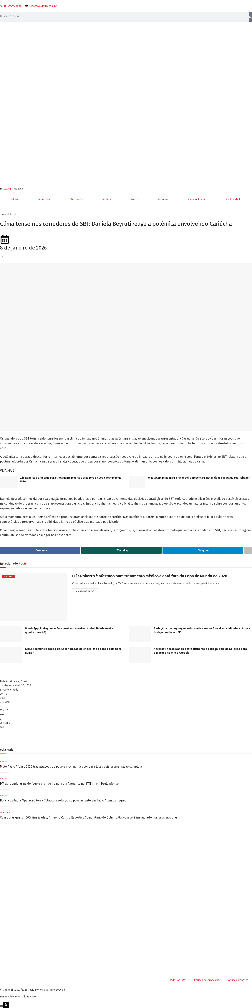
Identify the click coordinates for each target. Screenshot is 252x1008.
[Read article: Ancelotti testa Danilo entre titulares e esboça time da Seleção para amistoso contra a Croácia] (140, 655)
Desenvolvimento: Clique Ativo (18, 996)
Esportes (163, 199)
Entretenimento (197, 199)
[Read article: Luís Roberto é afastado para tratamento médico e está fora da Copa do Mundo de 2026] (8, 482)
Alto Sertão (76, 199)
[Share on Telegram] (203, 550)
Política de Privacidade (207, 980)
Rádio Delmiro (234, 199)
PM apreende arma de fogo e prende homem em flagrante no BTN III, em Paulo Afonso (59, 783)
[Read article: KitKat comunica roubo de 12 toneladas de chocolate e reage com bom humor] (11, 655)
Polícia (135, 199)
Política (106, 199)
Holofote (11, 214)
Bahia (3, 761)
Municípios (44, 199)
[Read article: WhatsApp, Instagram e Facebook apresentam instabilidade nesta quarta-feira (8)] (137, 482)
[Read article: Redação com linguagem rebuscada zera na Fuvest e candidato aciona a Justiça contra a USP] (140, 634)
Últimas (14, 199)
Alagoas (5, 812)
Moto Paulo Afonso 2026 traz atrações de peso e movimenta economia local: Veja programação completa (71, 766)
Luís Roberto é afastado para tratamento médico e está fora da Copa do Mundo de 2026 (149, 575)
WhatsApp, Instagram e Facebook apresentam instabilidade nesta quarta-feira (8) (199, 477)
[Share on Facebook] (40, 550)
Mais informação (87, 590)
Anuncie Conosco (238, 980)
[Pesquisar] (250, 17)
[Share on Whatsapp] (121, 550)
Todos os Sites (178, 980)
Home (3, 214)
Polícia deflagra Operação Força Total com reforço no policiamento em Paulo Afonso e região (63, 800)
